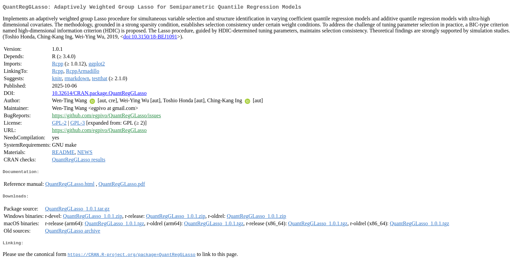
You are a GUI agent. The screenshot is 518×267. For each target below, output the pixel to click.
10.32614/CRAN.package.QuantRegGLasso (99, 94)
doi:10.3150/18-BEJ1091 (150, 38)
